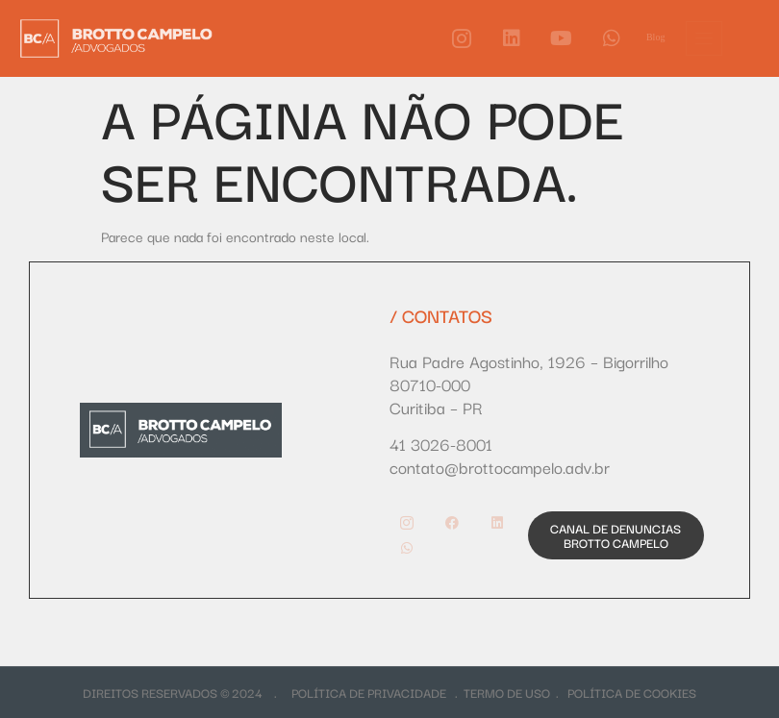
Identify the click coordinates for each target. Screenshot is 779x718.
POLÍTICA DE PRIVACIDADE (373, 692)
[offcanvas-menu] (704, 38)
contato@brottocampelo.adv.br (500, 467)
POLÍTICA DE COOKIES (631, 692)
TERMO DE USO (507, 692)
